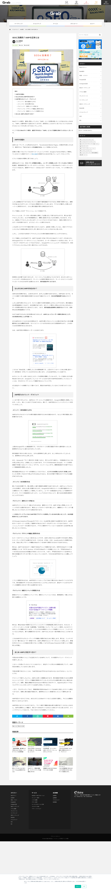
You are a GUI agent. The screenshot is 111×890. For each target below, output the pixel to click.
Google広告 (82, 79)
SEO (80, 116)
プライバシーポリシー (55, 836)
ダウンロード (74, 23)
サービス (55, 23)
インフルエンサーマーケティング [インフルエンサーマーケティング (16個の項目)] (88, 141)
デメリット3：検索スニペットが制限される (30, 111)
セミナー (92, 23)
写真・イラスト (83, 75)
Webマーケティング (84, 87)
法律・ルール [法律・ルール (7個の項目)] (84, 154)
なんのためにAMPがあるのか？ (25, 96)
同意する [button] (78, 886)
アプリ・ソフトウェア (36, 808)
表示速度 (35, 154)
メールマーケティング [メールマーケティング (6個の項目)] (85, 152)
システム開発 (34, 800)
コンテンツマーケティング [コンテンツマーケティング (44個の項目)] (86, 144)
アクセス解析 (83, 91)
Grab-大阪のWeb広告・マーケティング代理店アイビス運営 (56, 838)
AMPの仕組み (19, 94)
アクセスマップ (56, 800)
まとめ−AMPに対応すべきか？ (24, 114)
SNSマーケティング (84, 104)
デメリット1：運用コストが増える (27, 106)
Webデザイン (83, 67)
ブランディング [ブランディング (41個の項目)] (84, 146)
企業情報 (55, 797)
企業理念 (55, 795)
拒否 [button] (84, 886)
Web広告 (81, 108)
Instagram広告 (83, 83)
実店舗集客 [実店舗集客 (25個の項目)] (95, 152)
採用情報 (55, 802)
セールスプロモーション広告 (38, 804)
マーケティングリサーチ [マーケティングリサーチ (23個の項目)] (86, 150)
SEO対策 (27, 45)
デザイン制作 (34, 802)
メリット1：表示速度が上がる (26, 101)
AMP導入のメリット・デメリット (25, 99)
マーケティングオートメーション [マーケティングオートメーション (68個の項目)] (88, 148)
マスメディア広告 (35, 806)
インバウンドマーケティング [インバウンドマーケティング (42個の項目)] (87, 139)
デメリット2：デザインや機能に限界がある (30, 109)
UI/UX (21, 45)
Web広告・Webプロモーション (38, 795)
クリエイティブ (37, 23)
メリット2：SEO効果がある (25, 104)
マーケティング (18, 23)
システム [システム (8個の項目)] (97, 144)
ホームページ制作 (35, 797)
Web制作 (22, 29)
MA (80, 120)
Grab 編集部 (19, 41)
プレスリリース (83, 96)
